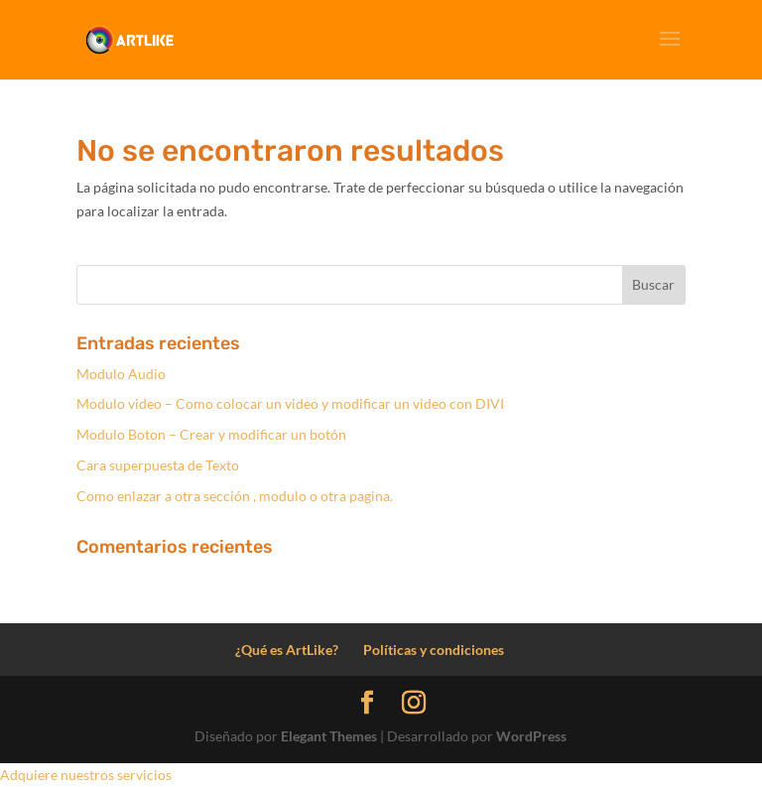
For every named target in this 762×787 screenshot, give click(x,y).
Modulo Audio (121, 373)
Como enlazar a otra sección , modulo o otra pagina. (234, 495)
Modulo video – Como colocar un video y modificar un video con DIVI (290, 403)
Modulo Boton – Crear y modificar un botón (211, 434)
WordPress (531, 735)
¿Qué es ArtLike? (286, 649)
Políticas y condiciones (433, 649)
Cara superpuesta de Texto (157, 465)
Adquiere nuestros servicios (86, 774)
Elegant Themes (329, 735)
